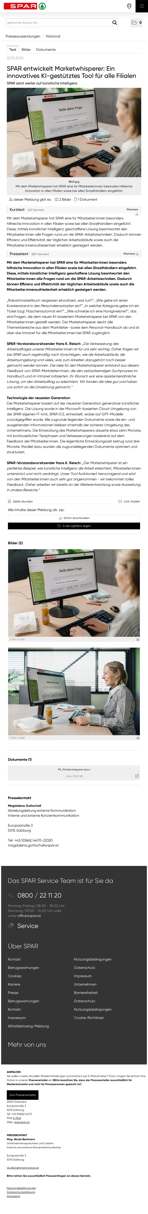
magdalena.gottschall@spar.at (33, 845)
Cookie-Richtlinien (89, 1018)
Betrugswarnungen (23, 967)
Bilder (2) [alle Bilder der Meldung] (15, 543)
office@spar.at (29, 916)
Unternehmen (85, 984)
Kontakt (14, 959)
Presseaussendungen (23, 36)
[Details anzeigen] (138, 639)
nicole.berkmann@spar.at (23, 1167)
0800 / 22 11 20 (35, 895)
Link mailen (132, 501)
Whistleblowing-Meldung (28, 1026)
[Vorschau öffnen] (74, 132)
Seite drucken (23, 501)
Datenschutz (84, 967)
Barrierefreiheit (86, 993)
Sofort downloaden (74, 518)
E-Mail (17, 1118)
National (53, 36)
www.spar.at (22, 1122)
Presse (13, 993)
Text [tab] (12, 49)
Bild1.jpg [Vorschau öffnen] (74, 181)
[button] (136, 22)
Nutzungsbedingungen (93, 959)
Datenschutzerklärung (21, 1192)
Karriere (14, 984)
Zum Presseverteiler (22, 1095)
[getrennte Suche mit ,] (62, 22)
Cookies (14, 976)
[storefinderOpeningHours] (129, 6)
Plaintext (131, 253)
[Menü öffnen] (142, 6)
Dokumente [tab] (46, 49)
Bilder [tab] (26, 49)
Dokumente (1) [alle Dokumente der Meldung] (20, 759)
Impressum (83, 976)
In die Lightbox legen (74, 526)
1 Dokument (87, 199)
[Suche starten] (115, 22)
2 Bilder (65, 199)
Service (23, 926)
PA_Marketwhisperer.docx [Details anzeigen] (74, 769)
